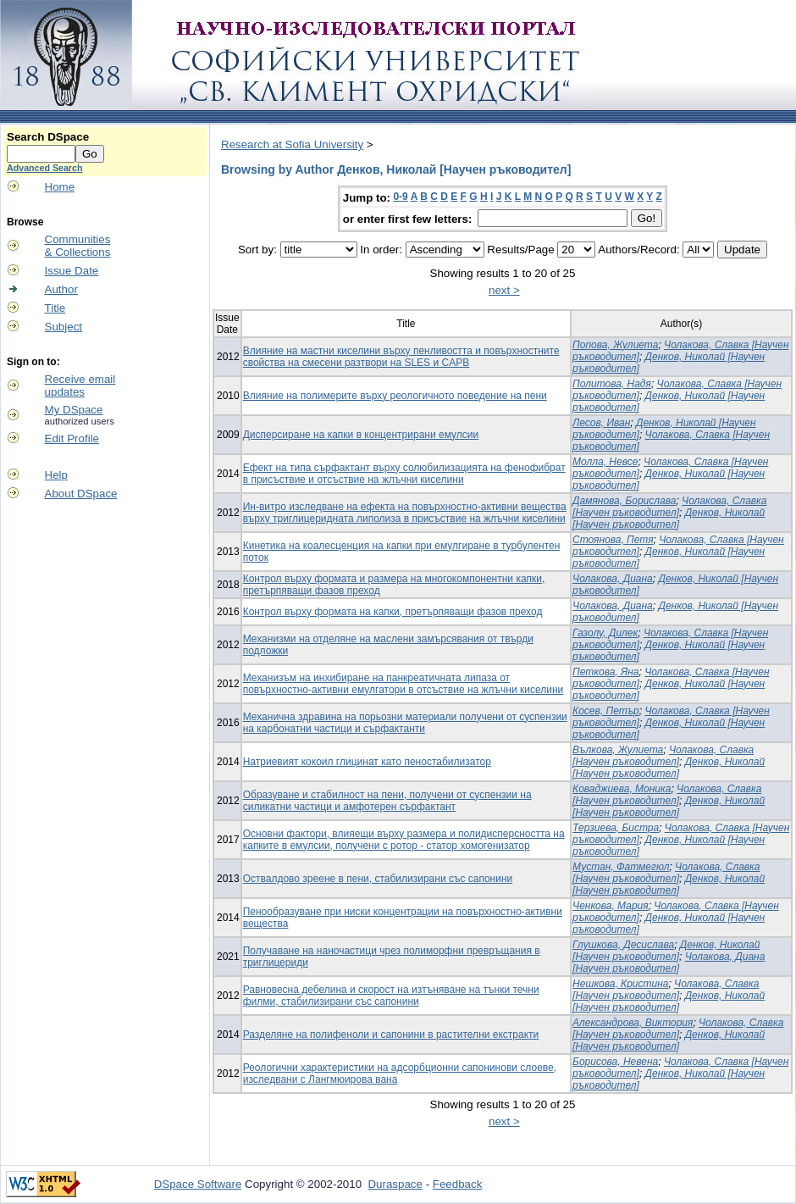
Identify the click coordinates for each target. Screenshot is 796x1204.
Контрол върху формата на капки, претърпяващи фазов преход (393, 612)
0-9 (400, 197)
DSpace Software (198, 1184)
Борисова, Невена (615, 1062)
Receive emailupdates (80, 385)
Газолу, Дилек (605, 633)
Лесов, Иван (601, 423)
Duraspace (395, 1184)
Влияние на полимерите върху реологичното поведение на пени (395, 396)
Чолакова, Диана (612, 579)
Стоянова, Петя (612, 540)
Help (56, 475)
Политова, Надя (611, 384)
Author (61, 289)
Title (55, 308)
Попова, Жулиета (615, 345)
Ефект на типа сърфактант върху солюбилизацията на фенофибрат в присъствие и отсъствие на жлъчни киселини (404, 473)
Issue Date (72, 270)
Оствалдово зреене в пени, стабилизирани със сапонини (378, 879)
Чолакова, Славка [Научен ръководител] (669, 507)
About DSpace (81, 493)
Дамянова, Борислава (624, 501)
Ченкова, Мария (610, 906)
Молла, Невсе (605, 462)
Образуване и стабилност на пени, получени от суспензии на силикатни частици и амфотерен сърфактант (387, 801)
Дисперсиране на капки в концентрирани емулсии (361, 435)
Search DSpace (48, 136)
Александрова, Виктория (632, 1023)
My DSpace (74, 409)
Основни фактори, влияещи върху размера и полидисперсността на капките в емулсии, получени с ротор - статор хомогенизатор (404, 840)
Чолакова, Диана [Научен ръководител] (668, 962)
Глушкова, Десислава (623, 945)
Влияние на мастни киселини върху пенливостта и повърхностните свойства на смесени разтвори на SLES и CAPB (401, 357)
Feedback (458, 1184)
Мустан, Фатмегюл (620, 867)
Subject (63, 326)
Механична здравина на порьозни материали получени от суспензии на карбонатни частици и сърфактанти (405, 723)
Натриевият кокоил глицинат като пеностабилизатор (367, 762)
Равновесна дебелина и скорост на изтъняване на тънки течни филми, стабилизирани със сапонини (391, 995)
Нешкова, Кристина (620, 984)
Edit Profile (72, 438)
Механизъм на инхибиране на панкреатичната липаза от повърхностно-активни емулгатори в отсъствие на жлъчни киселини (403, 684)
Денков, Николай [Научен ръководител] (668, 518)
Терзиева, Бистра (615, 828)
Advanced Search (44, 168)
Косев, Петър (605, 711)
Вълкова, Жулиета (617, 750)
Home (60, 186)
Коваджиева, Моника (621, 789)
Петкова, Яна (605, 672)
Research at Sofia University (292, 144)
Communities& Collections (78, 245)
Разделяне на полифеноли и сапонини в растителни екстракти (391, 1034)
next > (504, 290)
